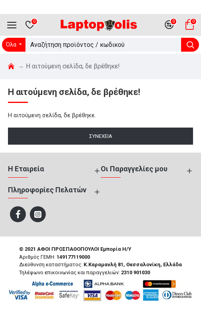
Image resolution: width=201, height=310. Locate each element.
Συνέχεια (100, 136)
